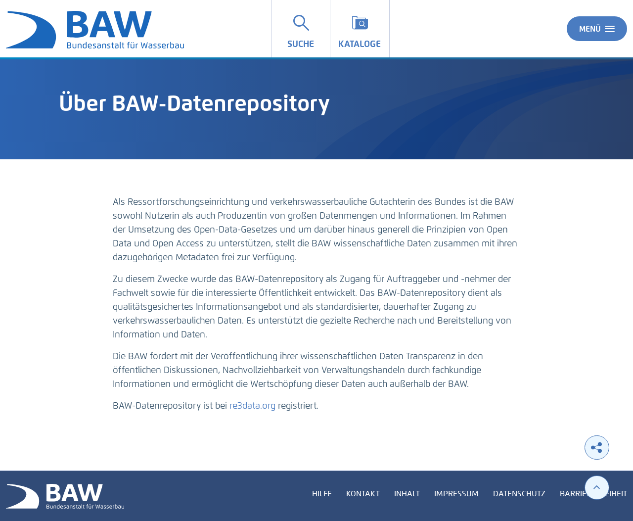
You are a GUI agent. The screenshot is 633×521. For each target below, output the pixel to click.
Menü (597, 29)
